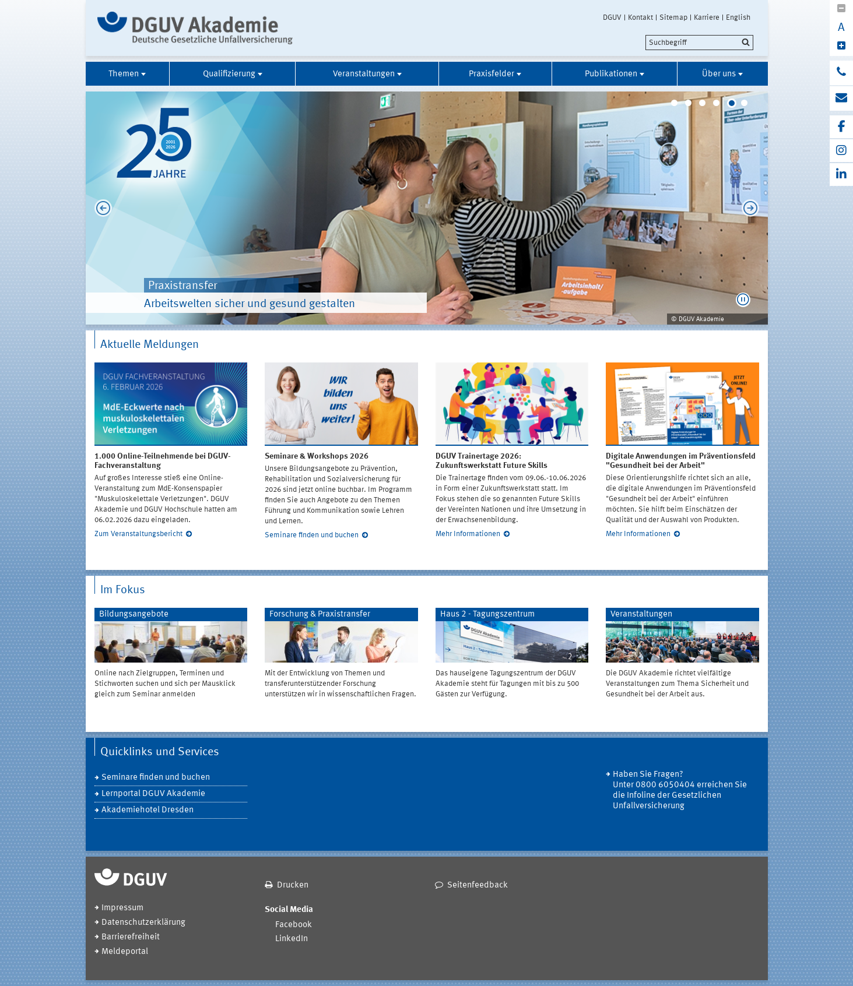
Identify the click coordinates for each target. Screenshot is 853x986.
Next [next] (753, 208)
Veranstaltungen (364, 74)
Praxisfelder (491, 74)
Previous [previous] (100, 208)
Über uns (719, 74)
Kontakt (640, 17)
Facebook (293, 925)
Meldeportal (124, 952)
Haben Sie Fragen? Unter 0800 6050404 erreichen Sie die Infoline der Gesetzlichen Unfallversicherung (680, 790)
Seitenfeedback (477, 885)
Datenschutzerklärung (143, 922)
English (738, 17)
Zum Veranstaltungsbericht (138, 534)
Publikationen (611, 74)
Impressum (122, 908)
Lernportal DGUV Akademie (153, 794)
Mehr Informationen (468, 534)
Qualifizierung (229, 74)
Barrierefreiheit (130, 937)
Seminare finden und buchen (312, 535)
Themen (123, 74)
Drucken (292, 885)
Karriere (706, 17)
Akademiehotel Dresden (147, 810)
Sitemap (673, 17)
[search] (699, 42)
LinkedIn (291, 939)
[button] (743, 300)
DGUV (612, 17)
